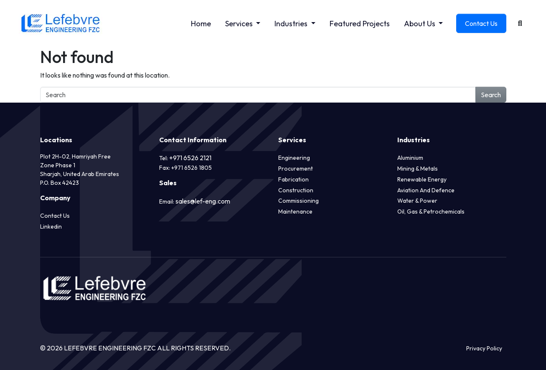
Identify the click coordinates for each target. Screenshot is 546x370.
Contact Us (481, 23)
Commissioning (298, 200)
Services (239, 23)
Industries (291, 23)
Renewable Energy (422, 179)
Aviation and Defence (426, 190)
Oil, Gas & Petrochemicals (431, 211)
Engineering (294, 157)
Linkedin (51, 226)
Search (491, 95)
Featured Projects (360, 23)
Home (201, 23)
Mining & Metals (417, 168)
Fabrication (293, 179)
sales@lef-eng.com (202, 201)
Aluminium (410, 157)
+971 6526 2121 (190, 158)
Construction (295, 190)
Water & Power (417, 200)
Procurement (295, 168)
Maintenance (295, 211)
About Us (420, 23)
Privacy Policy (484, 348)
